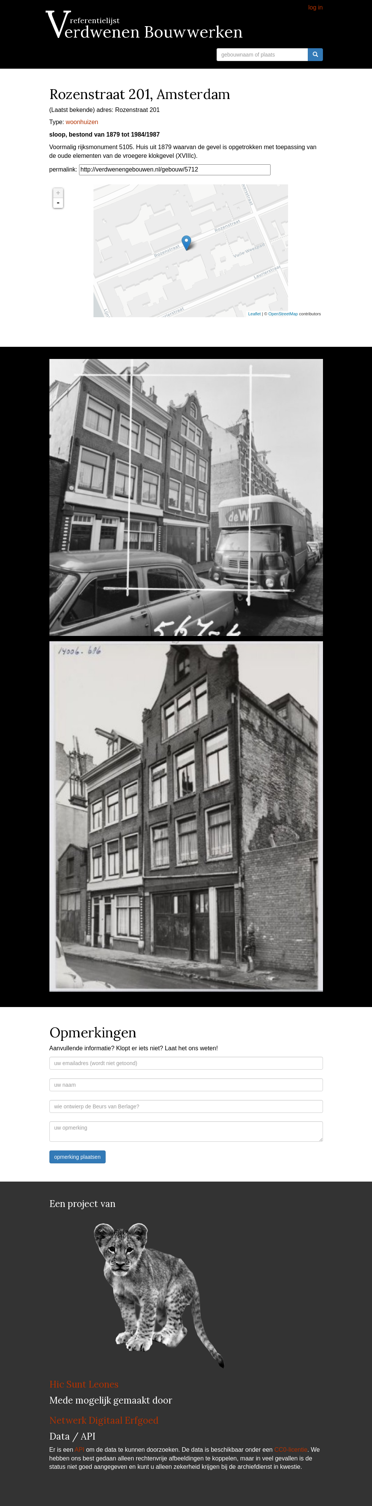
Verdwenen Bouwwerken (146, 32)
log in (315, 7)
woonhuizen (82, 122)
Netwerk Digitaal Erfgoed (103, 1420)
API (79, 1449)
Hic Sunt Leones (84, 1384)
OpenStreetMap (283, 314)
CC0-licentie (290, 1449)
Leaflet (254, 314)
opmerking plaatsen (77, 1157)
